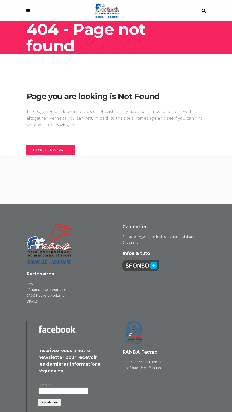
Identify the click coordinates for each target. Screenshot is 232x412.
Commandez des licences (141, 362)
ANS (29, 284)
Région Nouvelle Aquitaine (46, 289)
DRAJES (32, 301)
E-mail (44, 385)
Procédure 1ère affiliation (141, 367)
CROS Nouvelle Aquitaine (45, 295)
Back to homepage (50, 150)
